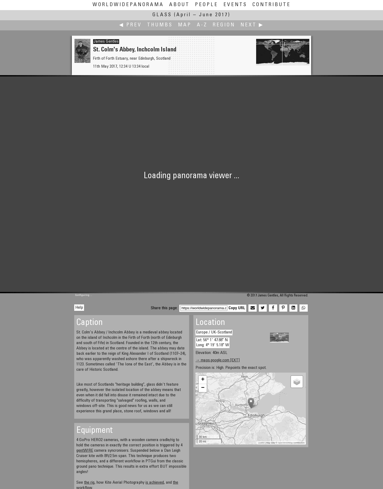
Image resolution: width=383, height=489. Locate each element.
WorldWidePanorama (128, 4)
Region (224, 25)
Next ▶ (252, 25)
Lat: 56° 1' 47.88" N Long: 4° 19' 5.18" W (212, 342)
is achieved (154, 482)
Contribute (271, 4)
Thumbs (160, 25)
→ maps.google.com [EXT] (217, 360)
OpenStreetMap (285, 443)
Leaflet (261, 443)
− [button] (203, 388)
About (179, 4)
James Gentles (106, 41)
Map (185, 25)
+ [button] (203, 380)
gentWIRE (84, 451)
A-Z (202, 25)
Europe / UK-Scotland (214, 332)
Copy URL (236, 308)
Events (235, 4)
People (206, 4)
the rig (89, 482)
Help (79, 307)
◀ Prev (130, 25)
